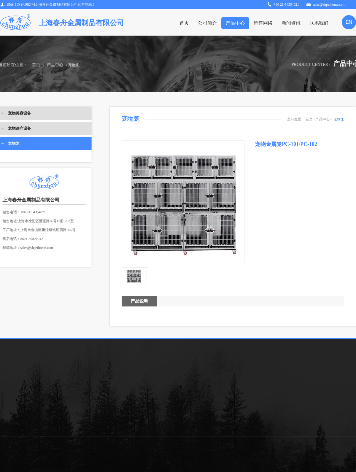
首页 (184, 23)
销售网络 (263, 23)
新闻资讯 (291, 23)
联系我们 (318, 23)
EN (349, 22)
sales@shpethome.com (25, 248)
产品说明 (139, 301)
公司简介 (207, 23)
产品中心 (235, 23)
